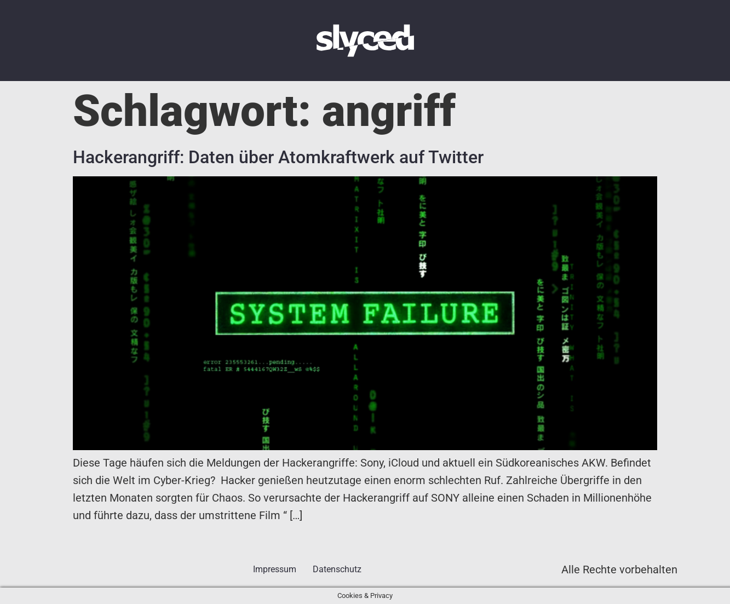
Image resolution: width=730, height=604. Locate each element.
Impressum (274, 569)
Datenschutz (337, 569)
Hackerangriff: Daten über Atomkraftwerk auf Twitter (278, 157)
